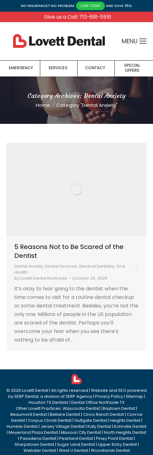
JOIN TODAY (90, 5)
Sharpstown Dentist (34, 444)
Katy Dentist (99, 426)
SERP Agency (79, 396)
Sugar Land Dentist (76, 444)
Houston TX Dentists (48, 402)
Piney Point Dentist (114, 438)
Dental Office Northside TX (97, 402)
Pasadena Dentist (38, 438)
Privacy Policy (109, 396)
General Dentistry (96, 266)
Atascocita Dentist (81, 408)
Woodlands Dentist (110, 450)
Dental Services (61, 266)
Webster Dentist (39, 450)
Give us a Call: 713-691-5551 (77, 17)
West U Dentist (73, 450)
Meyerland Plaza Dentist (33, 432)
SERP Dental (26, 396)
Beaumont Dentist (28, 414)
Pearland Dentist (76, 438)
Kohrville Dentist (130, 426)
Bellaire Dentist (65, 414)
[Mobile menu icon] (143, 41)
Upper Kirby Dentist (117, 444)
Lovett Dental (35, 390)
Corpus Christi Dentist (50, 420)
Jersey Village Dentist (63, 426)
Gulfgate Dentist (90, 420)
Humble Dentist (22, 426)
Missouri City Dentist (81, 432)
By (40, 278)
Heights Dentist (125, 420)
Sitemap (134, 396)
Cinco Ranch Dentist (103, 414)
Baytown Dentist (119, 408)
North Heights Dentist (125, 432)
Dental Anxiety (28, 266)
